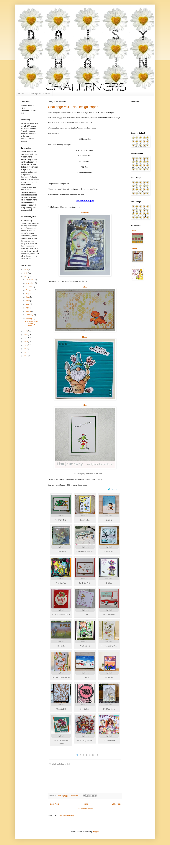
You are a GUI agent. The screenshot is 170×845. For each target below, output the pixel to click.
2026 (26, 269)
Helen (84, 337)
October (29, 287)
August (29, 294)
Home (21, 93)
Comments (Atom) (66, 815)
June (28, 301)
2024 (26, 276)
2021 (26, 338)
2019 (26, 345)
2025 (26, 273)
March (28, 311)
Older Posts (116, 804)
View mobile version (85, 809)
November (30, 283)
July (27, 297)
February (29, 315)
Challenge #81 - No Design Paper (73, 107)
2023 (26, 331)
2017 (26, 352)
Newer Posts (54, 804)
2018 (26, 349)
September (30, 290)
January (29, 318)
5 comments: (74, 796)
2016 (26, 356)
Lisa (85, 405)
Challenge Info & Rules (39, 93)
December (30, 279)
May (28, 304)
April (28, 308)
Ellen (85, 287)
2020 (26, 342)
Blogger (96, 832)
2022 (26, 335)
